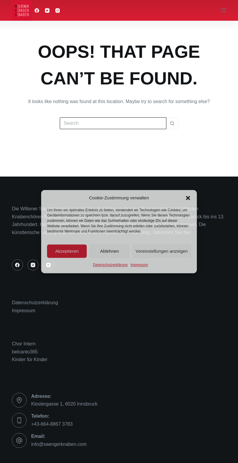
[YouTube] (47, 10)
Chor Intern (24, 343)
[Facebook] (37, 10)
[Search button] (172, 123)
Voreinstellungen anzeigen (162, 251)
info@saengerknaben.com (58, 444)
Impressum (139, 265)
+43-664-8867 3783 (52, 424)
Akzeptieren (66, 251)
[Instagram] (57, 10)
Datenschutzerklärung (110, 265)
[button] (188, 198)
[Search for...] (113, 123)
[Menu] (223, 10)
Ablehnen (109, 251)
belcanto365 (25, 351)
